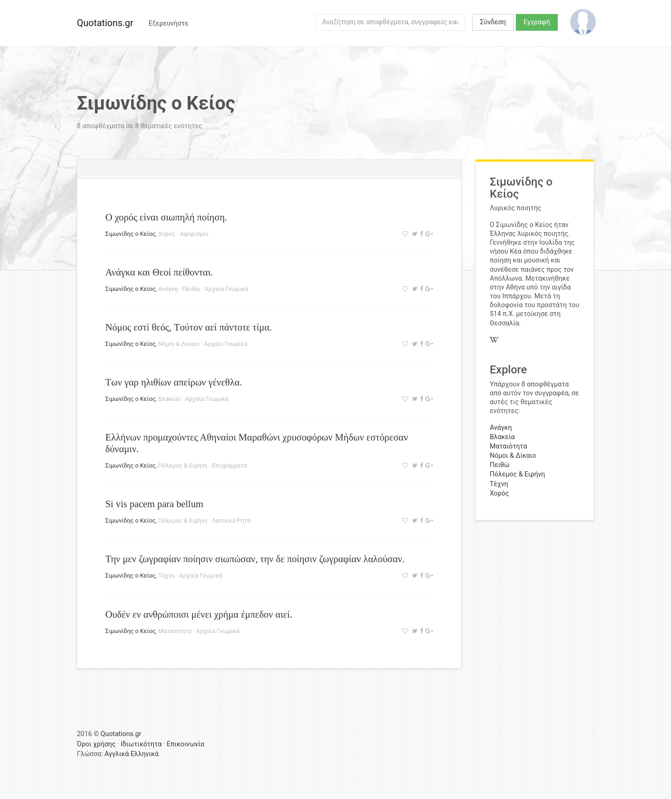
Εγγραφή (537, 22)
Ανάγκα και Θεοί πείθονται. (159, 272)
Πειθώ (191, 288)
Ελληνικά (144, 754)
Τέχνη (166, 575)
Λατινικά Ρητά (231, 520)
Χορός (167, 233)
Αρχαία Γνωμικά (226, 288)
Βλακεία (169, 398)
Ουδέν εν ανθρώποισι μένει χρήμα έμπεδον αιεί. (198, 614)
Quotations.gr (105, 22)
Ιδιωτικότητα (141, 744)
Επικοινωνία (186, 744)
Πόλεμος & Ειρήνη (183, 465)
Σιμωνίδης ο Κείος (130, 233)
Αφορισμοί (194, 233)
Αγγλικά (116, 754)
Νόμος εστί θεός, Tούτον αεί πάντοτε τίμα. (188, 327)
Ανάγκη (168, 288)
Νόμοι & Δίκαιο (178, 343)
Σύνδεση (493, 22)
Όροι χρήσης (96, 744)
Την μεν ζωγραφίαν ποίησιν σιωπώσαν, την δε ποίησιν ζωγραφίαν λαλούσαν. (254, 558)
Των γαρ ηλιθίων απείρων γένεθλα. (173, 382)
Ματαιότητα (175, 630)
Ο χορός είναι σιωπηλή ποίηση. (166, 217)
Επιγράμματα (229, 465)
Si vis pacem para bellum (154, 503)
